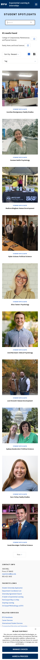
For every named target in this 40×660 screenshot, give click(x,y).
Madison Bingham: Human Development (20, 208)
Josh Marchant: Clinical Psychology (20, 353)
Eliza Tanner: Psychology (20, 305)
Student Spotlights (20, 109)
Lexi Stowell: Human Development (20, 401)
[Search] (20, 22)
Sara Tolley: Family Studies (20, 497)
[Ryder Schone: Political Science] (20, 233)
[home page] (4, 4)
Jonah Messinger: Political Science (20, 545)
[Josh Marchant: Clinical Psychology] (20, 329)
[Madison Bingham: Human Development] (20, 184)
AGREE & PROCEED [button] (20, 656)
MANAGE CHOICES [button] (20, 649)
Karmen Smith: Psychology (20, 160)
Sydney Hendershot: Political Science (20, 449)
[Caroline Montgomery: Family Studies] (20, 88)
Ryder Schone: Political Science (20, 256)
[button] (35, 629)
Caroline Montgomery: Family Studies (20, 112)
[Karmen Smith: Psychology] (20, 136)
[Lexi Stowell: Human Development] (20, 377)
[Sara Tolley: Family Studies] (20, 473)
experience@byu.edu (9, 574)
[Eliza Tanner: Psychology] (20, 281)
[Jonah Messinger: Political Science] (20, 521)
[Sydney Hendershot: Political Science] (20, 425)
